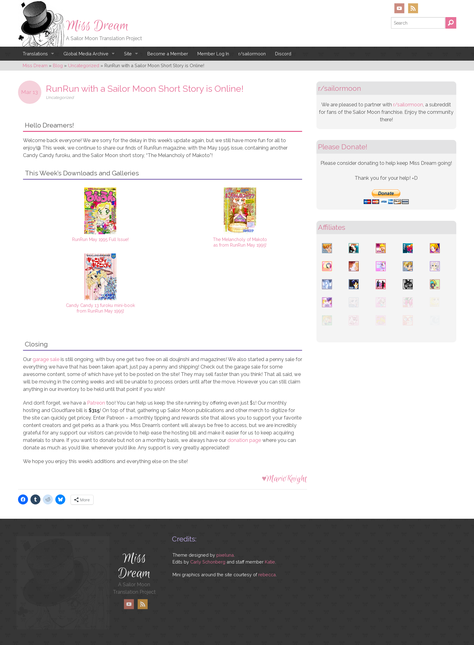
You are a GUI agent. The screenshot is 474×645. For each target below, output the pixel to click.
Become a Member (167, 53)
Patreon (96, 403)
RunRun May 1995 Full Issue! (100, 239)
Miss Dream (97, 25)
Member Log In (213, 53)
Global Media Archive (85, 53)
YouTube (399, 8)
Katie (270, 561)
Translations (35, 53)
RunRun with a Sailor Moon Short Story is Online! (145, 88)
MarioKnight (286, 479)
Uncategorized (60, 97)
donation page (244, 440)
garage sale (46, 359)
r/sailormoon (252, 53)
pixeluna (225, 555)
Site (128, 53)
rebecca (267, 574)
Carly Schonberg (207, 561)
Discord (283, 53)
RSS (413, 8)
